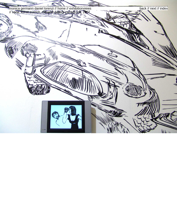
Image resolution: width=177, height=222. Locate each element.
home (61, 8)
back (143, 8)
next (153, 8)
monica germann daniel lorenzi (31, 8)
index (164, 8)
